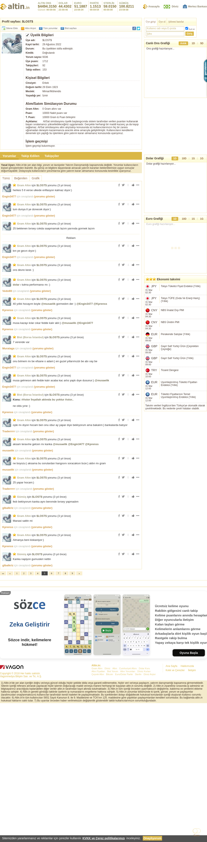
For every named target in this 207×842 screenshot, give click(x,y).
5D (201, 43)
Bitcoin (109, 733)
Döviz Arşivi (150, 733)
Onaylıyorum (152, 838)
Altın (114, 727)
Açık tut (192, 29)
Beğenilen (20, 178)
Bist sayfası (71, 28)
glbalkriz (7, 507)
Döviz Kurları (144, 730)
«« (3, 573)
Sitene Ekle (12, 28)
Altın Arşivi (30, 28)
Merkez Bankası (197, 6)
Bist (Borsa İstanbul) (30, 337)
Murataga (8, 348)
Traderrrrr (8, 431)
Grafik (35, 178)
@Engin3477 (84, 303)
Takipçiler (52, 156)
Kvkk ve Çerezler (175, 729)
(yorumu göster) (44, 196)
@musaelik (48, 303)
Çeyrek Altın (98, 733)
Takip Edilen (30, 156)
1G (201, 158)
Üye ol (162, 21)
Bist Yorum (112, 730)
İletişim (192, 729)
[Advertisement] (103, 612)
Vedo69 (7, 291)
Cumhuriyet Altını (128, 727)
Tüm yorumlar (50, 28)
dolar (16, 284)
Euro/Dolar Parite (124, 733)
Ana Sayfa (171, 725)
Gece (197, 835)
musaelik (8, 450)
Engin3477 (9, 196)
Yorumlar (9, 156)
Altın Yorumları (127, 730)
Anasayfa (154, 6)
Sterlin (138, 733)
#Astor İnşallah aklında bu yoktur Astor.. (47, 399)
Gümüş (21, 496)
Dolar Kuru (144, 727)
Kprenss (7, 310)
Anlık (183, 43)
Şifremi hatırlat (176, 21)
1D (193, 43)
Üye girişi (151, 21)
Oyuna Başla (188, 711)
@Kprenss (100, 303)
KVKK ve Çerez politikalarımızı (104, 838)
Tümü (6, 178)
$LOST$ (42, 185)
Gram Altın (24, 185)
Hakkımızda (187, 725)
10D (184, 158)
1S (193, 158)
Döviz (175, 6)
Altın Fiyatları (98, 730)
